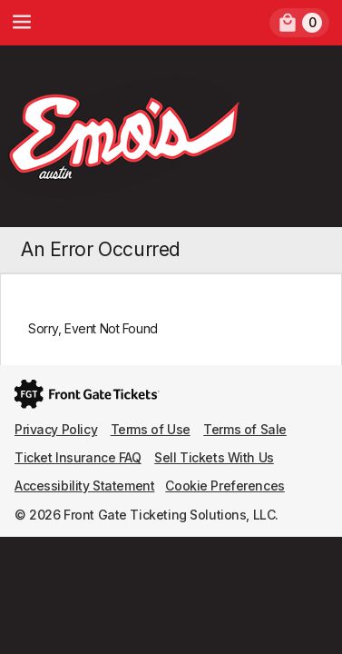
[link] (299, 22)
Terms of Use (151, 429)
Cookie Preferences (224, 485)
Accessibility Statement (84, 485)
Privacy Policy (56, 429)
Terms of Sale (245, 429)
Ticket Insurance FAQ (78, 457)
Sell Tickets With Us (214, 457)
